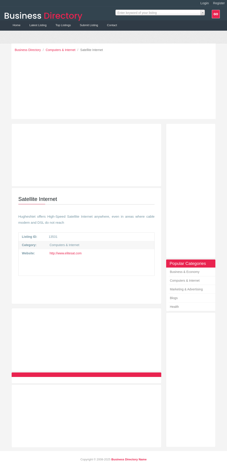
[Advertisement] (115, 84)
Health (174, 306)
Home (17, 25)
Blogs (174, 298)
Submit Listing (89, 25)
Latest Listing (38, 25)
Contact (112, 25)
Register (219, 3)
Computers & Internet (61, 50)
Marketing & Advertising (186, 289)
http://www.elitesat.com (65, 253)
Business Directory (28, 50)
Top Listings (63, 25)
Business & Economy (184, 272)
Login (204, 3)
